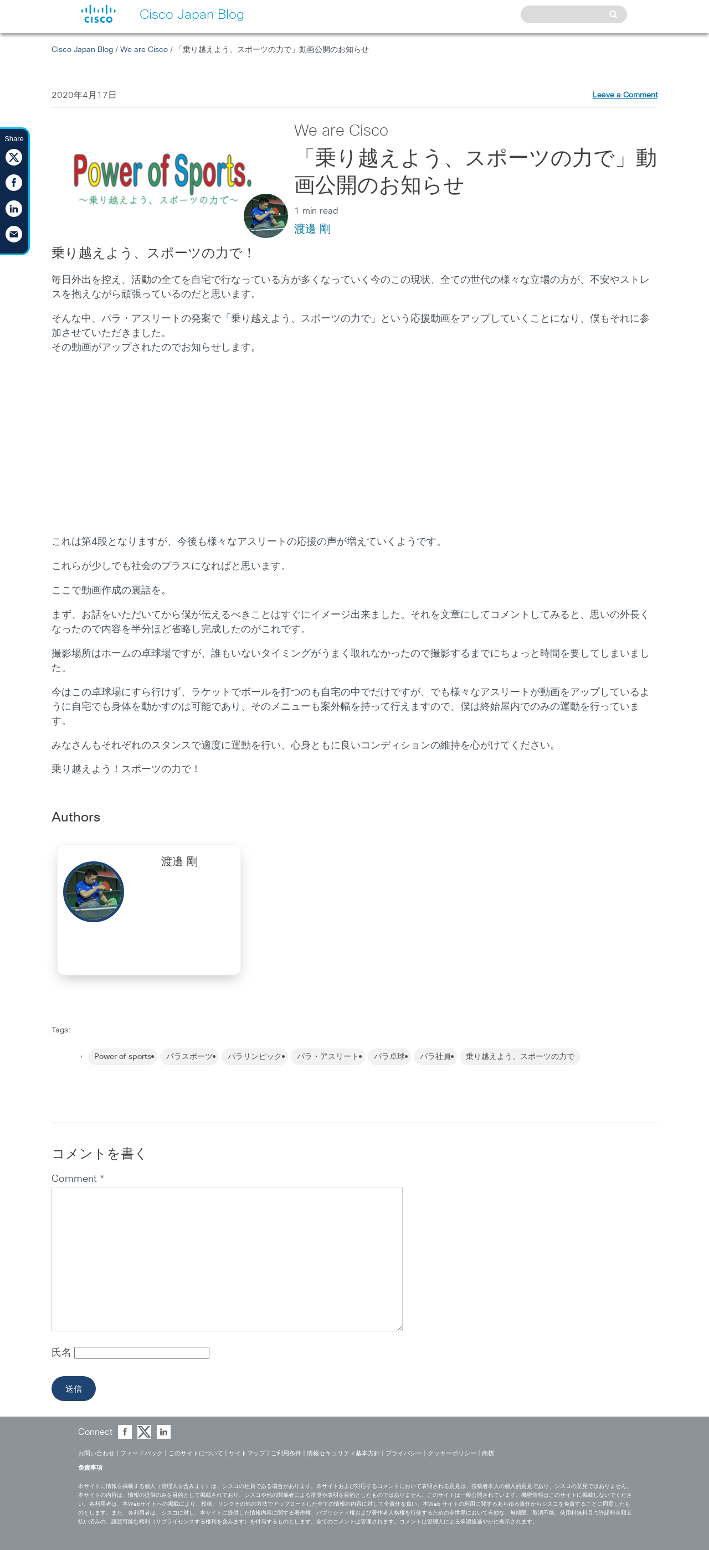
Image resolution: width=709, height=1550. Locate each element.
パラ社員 (435, 1057)
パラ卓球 (389, 1057)
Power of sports (122, 1057)
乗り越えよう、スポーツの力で (520, 1057)
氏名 (63, 1353)
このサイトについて (195, 1453)
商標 (488, 1453)
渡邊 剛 (312, 229)
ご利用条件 (286, 1453)
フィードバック (141, 1453)
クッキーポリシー (452, 1453)
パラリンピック (255, 1057)
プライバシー (404, 1453)
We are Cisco (144, 50)
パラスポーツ (189, 1057)
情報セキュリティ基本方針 (343, 1453)
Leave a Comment (625, 95)
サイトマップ (247, 1453)
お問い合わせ (96, 1453)
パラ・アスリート (328, 1057)
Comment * (78, 1179)
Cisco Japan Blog (82, 50)
